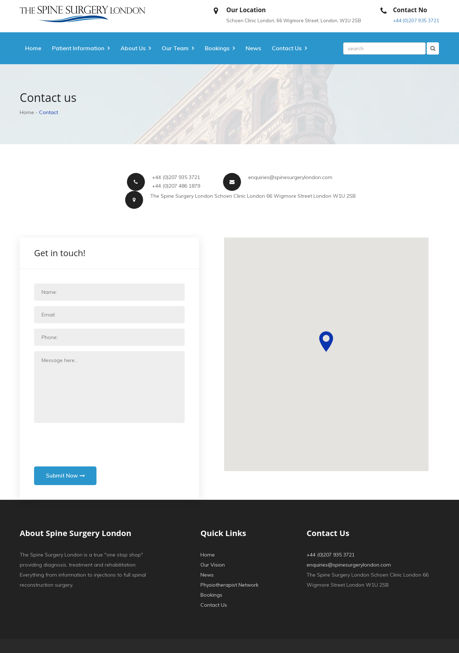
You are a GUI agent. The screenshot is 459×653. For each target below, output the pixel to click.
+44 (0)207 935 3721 (416, 20)
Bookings (211, 595)
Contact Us (213, 605)
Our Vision (212, 565)
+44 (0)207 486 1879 (176, 186)
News (253, 48)
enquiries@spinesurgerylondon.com (290, 177)
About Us (133, 48)
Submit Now (66, 475)
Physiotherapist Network (229, 585)
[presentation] (88, 442)
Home (33, 48)
